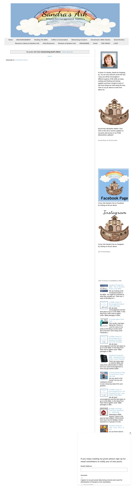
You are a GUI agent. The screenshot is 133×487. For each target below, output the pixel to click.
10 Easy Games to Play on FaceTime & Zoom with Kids (117, 374)
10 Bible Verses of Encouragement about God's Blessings (116, 304)
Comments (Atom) (21, 60)
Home (11, 40)
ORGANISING (84, 43)
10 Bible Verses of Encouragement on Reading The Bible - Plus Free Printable (115, 339)
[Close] (130, 433)
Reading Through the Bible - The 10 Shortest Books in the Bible (117, 287)
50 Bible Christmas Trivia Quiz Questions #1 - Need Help (116, 410)
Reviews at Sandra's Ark (67, 43)
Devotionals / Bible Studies (100, 40)
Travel (95, 43)
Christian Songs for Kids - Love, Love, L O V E (116, 427)
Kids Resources (49, 43)
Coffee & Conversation (59, 40)
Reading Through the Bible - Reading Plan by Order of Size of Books (117, 357)
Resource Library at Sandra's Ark (27, 43)
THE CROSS (105, 43)
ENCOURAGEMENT (23, 40)
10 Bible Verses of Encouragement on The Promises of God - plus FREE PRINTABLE (117, 392)
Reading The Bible (41, 40)
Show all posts (67, 52)
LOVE (116, 43)
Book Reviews (119, 40)
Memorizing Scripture (79, 40)
